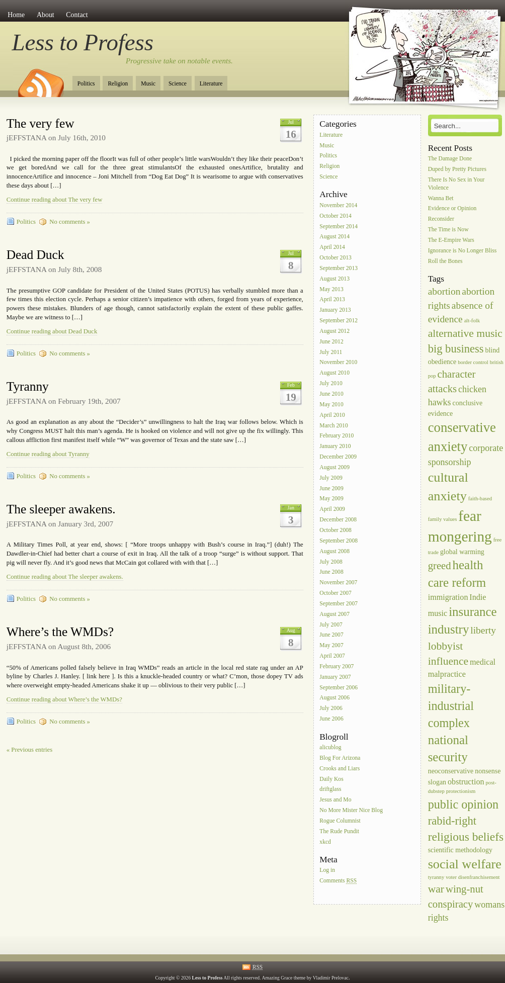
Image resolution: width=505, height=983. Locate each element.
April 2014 (332, 247)
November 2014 (338, 205)
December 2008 (338, 519)
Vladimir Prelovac (331, 977)
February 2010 (336, 436)
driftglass (330, 789)
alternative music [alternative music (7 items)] (465, 333)
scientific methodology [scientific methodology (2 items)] (460, 850)
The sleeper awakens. (61, 509)
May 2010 (331, 404)
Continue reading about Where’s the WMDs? (64, 699)
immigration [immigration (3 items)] (448, 597)
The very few (40, 123)
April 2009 (332, 509)
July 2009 (330, 478)
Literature (211, 83)
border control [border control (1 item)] (473, 362)
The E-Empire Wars (451, 240)
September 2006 (338, 687)
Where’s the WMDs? (60, 631)
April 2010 (332, 415)
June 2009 (331, 488)
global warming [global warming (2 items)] (462, 552)
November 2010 (338, 363)
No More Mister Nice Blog (351, 810)
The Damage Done (450, 158)
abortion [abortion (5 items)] (444, 291)
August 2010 (334, 373)
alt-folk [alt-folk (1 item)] (472, 320)
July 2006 (330, 708)
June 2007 (331, 635)
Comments (338, 881)
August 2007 (334, 614)
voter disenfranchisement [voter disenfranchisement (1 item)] (472, 877)
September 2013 (338, 268)
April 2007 (332, 656)
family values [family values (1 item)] (442, 519)
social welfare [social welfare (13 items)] (464, 864)
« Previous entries (29, 749)
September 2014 (338, 226)
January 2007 (335, 677)
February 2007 (336, 666)
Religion (118, 83)
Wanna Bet (441, 198)
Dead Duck (35, 254)
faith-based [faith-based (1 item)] (480, 498)
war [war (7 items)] (436, 889)
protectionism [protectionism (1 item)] (461, 791)
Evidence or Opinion (452, 209)
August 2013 (334, 279)
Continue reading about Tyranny (48, 454)
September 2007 (338, 603)
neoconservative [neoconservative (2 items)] (451, 771)
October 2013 (335, 257)
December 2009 (338, 457)
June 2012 (331, 341)
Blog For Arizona (339, 758)
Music (148, 83)
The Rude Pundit (339, 831)
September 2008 (338, 541)
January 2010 (335, 446)
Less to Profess (82, 42)
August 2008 (334, 551)
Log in (327, 870)
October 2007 (335, 593)
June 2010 (331, 394)
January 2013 (335, 310)
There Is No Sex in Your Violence (456, 183)
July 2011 (330, 352)
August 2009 (334, 467)
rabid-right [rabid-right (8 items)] (452, 821)
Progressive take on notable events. (179, 61)
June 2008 (331, 572)
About (45, 15)
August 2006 (334, 698)
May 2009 (331, 499)
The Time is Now (448, 229)
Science (178, 83)
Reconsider (441, 219)
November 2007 (338, 583)
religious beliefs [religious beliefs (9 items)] (466, 836)
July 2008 (330, 562)
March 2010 (333, 425)
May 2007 (331, 646)
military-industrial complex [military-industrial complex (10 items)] (451, 706)
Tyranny (28, 386)
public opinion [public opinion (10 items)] (463, 804)
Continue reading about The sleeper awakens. (65, 576)
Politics (86, 83)
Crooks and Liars (339, 768)
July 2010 (330, 383)
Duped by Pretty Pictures (457, 169)
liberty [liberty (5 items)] (483, 630)
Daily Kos (331, 779)
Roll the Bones (445, 261)
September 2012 (338, 320)
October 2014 (335, 216)
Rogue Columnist (340, 821)
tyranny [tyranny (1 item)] (436, 877)
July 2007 (330, 624)
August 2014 (334, 237)
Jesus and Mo (335, 800)
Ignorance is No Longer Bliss (462, 250)
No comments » (69, 221)
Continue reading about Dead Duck (52, 331)
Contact (77, 15)
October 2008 (335, 530)
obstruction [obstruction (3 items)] (466, 781)
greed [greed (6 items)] (439, 565)
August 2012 (334, 331)
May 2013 (331, 289)
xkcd (325, 842)
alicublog (330, 747)
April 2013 (332, 300)
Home (16, 15)
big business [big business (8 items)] (456, 348)
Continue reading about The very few (55, 199)
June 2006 (331, 719)
